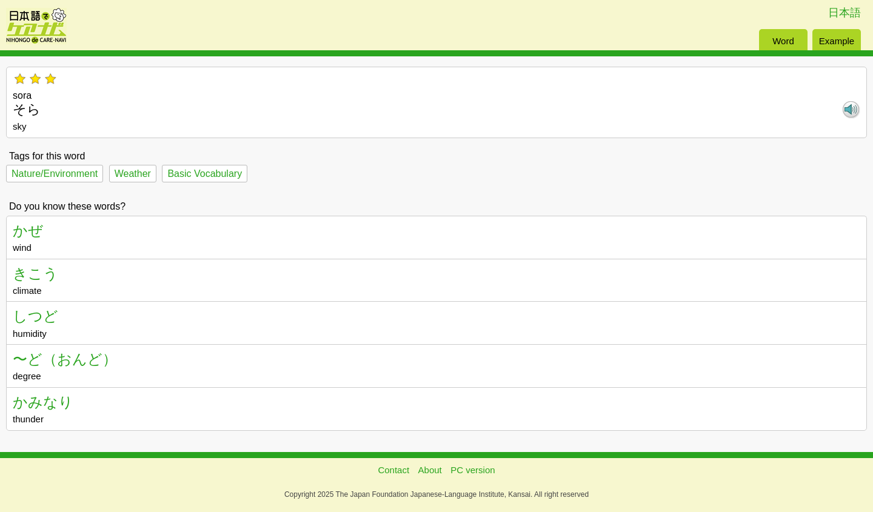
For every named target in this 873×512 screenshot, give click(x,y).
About (430, 470)
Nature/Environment (55, 173)
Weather (133, 173)
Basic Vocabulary (204, 173)
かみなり (43, 402)
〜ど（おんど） (65, 359)
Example (836, 41)
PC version (472, 470)
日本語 (844, 13)
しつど (35, 316)
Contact (393, 470)
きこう (35, 273)
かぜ (28, 230)
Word (783, 41)
